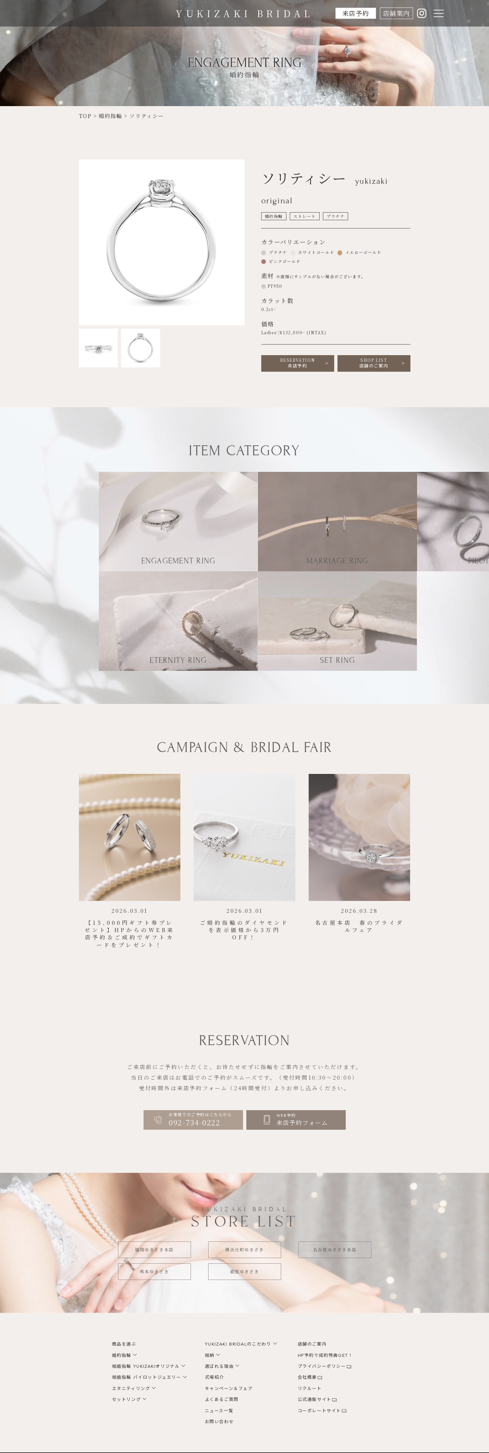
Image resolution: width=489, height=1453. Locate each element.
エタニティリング (131, 1389)
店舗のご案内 (374, 363)
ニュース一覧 (219, 1411)
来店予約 (355, 13)
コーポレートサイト (319, 1411)
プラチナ (277, 252)
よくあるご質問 (222, 1400)
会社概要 (307, 1377)
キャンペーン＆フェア (229, 1389)
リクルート (310, 1389)
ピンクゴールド (284, 261)
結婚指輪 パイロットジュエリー (146, 1377)
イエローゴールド (362, 252)
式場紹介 (214, 1377)
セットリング (126, 1400)
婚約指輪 (121, 1355)
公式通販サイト (315, 1400)
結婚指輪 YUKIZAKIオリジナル (146, 1366)
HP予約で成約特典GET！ (325, 1355)
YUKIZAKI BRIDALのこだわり (238, 1344)
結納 (209, 1355)
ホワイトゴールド (315, 252)
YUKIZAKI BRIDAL (244, 13)
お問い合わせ (219, 1422)
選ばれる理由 (219, 1366)
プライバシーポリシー (322, 1366)
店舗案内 (396, 13)
